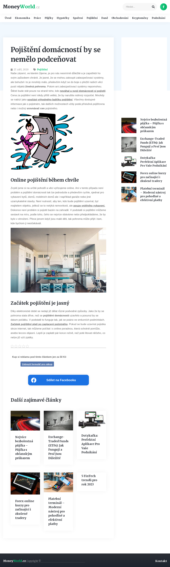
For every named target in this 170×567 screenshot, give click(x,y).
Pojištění (92, 18)
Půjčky (49, 18)
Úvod (8, 18)
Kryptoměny (140, 18)
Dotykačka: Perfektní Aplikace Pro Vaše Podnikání (90, 444)
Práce (37, 18)
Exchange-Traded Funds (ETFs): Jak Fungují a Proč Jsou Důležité (58, 446)
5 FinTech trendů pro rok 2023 (89, 480)
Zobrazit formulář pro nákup (37, 365)
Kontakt (161, 560)
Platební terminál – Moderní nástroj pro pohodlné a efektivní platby (56, 511)
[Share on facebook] (58, 381)
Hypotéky (63, 18)
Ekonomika (22, 18)
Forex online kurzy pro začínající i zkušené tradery (24, 509)
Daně (104, 18)
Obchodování (120, 18)
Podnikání (158, 18)
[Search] (153, 7)
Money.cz (22, 560)
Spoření (78, 18)
